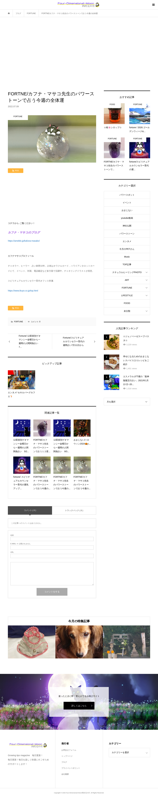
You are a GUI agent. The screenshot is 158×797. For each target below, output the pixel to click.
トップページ (67, 756)
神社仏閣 (127, 225)
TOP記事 (127, 264)
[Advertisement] (79, 53)
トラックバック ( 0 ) (74, 510)
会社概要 (65, 774)
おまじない (127, 210)
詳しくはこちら (79, 705)
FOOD (127, 303)
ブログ (64, 762)
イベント (127, 202)
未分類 (127, 311)
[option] (31, 641)
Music (127, 256)
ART (127, 280)
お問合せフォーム (68, 750)
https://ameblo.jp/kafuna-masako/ (24, 241)
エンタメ (127, 241)
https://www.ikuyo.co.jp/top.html (23, 290)
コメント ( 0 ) (30, 510)
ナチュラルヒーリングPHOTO (127, 272)
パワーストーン (127, 233)
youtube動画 (127, 218)
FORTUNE (18, 322)
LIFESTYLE (127, 295)
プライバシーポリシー (70, 768)
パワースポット (127, 195)
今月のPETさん (126, 249)
